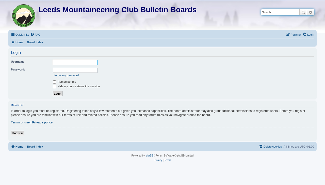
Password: (18, 69)
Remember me (64, 81)
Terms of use (20, 122)
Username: (18, 61)
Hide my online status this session (76, 86)
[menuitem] (35, 35)
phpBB (149, 155)
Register (17, 133)
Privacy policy (42, 122)
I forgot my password (66, 75)
